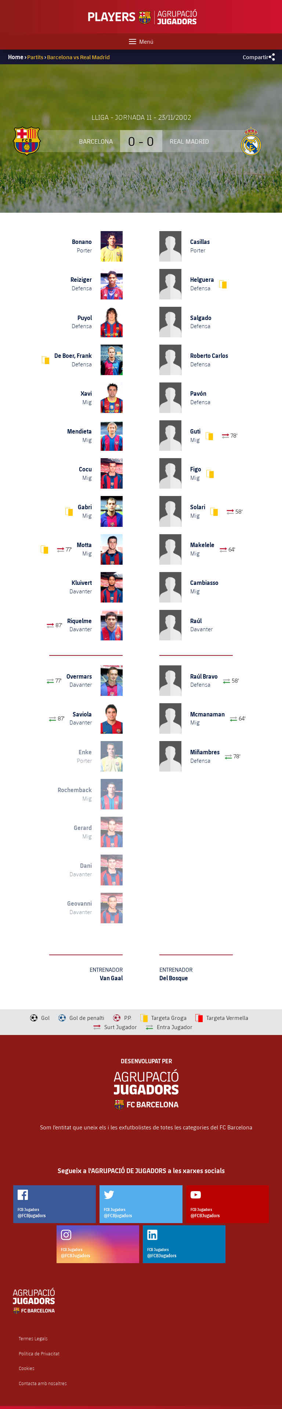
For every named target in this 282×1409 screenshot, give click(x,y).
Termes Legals (33, 1338)
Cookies (27, 1368)
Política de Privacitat (39, 1353)
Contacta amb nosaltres (43, 1383)
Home (16, 57)
